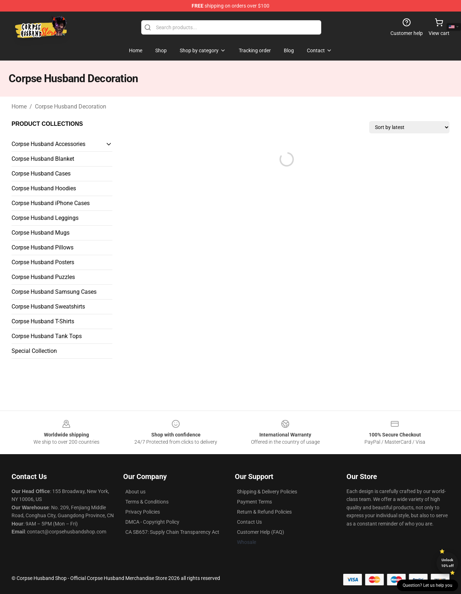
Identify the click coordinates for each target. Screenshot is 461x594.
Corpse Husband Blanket (43, 158)
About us (135, 492)
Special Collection (34, 350)
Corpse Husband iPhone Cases (51, 203)
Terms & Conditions (147, 502)
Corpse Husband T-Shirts (43, 321)
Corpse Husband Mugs (41, 232)
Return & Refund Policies (264, 512)
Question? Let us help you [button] (427, 585)
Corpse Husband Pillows (42, 247)
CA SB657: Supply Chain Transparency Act (172, 532)
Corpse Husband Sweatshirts (48, 306)
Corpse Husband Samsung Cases (54, 291)
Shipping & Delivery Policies (267, 492)
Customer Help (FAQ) (260, 532)
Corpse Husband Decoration (70, 106)
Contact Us (249, 522)
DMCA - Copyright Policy (152, 522)
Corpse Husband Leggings (45, 217)
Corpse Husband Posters (43, 262)
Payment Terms (254, 502)
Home (19, 106)
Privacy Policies (142, 512)
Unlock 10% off (447, 563)
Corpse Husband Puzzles (43, 277)
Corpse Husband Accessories (48, 144)
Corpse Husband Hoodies (44, 188)
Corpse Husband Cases (41, 173)
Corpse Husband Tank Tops (47, 336)
